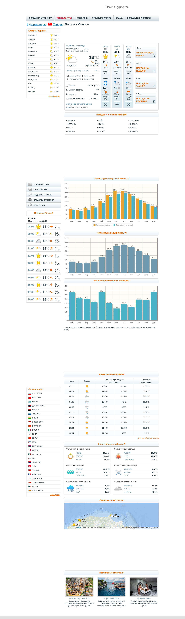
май (100, 120)
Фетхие (31, 92)
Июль (78, 453)
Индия (35, 418)
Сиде (30, 84)
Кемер (31, 63)
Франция (36, 474)
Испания (36, 426)
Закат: (86, 76)
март (69, 128)
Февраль (128, 469)
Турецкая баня (143, 598)
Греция (35, 402)
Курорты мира (36, 24)
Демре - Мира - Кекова (79, 598)
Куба (34, 442)
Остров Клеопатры (111, 598)
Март (126, 476)
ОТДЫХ (119, 18)
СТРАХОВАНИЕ (40, 190)
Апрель (127, 489)
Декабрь (80, 489)
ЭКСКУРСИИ (82, 18)
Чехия (35, 486)
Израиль (36, 414)
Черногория (38, 482)
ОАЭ (34, 458)
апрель (71, 131)
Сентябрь (129, 459)
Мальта (35, 450)
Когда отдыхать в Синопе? (111, 444)
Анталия (32, 43)
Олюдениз (33, 80)
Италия (35, 430)
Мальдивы (37, 446)
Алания (31, 39)
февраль (71, 124)
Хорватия (37, 478)
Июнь (79, 459)
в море (144, 54)
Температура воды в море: (77, 70)
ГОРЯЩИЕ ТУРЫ (64, 18)
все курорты (54, 96)
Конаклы (32, 67)
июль (101, 128)
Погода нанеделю (142, 69)
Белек (31, 47)
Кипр (34, 434)
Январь (127, 472)
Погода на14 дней (142, 84)
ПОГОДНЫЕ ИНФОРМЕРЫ (139, 18)
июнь (101, 124)
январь (71, 120)
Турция (58, 24)
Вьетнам (36, 398)
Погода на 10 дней (43, 213)
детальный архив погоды (148, 438)
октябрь (134, 124)
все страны (55, 495)
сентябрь (134, 120)
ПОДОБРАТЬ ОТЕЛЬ (43, 195)
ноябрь (133, 128)
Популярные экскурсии (111, 573)
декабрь (134, 131)
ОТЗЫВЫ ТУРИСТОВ (101, 18)
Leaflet (78, 527)
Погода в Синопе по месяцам (111, 115)
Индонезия (37, 422)
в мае (69, 107)
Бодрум (31, 55)
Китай (35, 438)
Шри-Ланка (37, 490)
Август (79, 456)
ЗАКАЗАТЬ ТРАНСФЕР (44, 200)
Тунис (35, 466)
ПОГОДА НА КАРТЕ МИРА (40, 18)
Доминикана (38, 406)
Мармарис (33, 71)
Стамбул (32, 88)
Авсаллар (32, 35)
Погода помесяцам (142, 100)
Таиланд (36, 462)
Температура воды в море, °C (111, 233)
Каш (30, 59)
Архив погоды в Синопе (111, 374)
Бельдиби (32, 51)
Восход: (73, 76)
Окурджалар (33, 76)
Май (78, 492)
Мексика (36, 454)
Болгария (37, 394)
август (101, 131)
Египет (35, 410)
